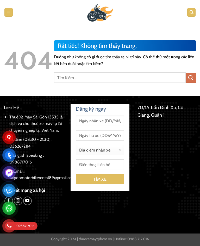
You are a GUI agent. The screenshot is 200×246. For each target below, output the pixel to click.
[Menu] (8, 12)
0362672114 (19, 146)
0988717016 (20, 162)
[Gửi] (191, 78)
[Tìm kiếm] (191, 12)
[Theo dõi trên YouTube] (27, 201)
